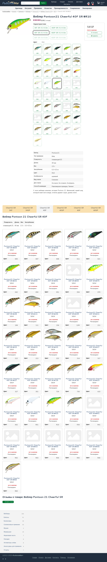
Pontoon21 (36, 11)
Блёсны (14, 517)
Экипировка (87, 8)
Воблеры (28, 11)
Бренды (54, 2)
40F (55, 11)
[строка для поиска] (30, 3)
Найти (43, 3)
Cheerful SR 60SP (96, 208)
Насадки (14, 539)
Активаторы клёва (14, 543)
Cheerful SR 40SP (62, 208)
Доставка (79, 2)
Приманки (38, 8)
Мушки (14, 528)
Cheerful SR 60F (79, 208)
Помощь (63, 557)
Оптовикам (71, 557)
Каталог (14, 11)
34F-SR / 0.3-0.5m (41, 28)
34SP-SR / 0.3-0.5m (58, 28)
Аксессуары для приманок (14, 546)
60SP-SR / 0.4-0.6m (58, 37)
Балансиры (14, 521)
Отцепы (14, 550)
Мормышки (14, 532)
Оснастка (48, 8)
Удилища (18, 8)
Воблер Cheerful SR (46, 11)
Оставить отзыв (9, 501)
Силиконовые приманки (14, 524)
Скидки (62, 2)
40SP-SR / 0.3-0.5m (58, 33)
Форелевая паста (14, 535)
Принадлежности (61, 8)
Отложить (95, 32)
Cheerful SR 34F (11, 208)
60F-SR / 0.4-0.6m (41, 37)
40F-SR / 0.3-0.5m (41, 33)
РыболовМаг (6, 11)
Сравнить (95, 36)
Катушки (28, 8)
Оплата (70, 2)
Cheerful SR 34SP (28, 208)
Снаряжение (75, 8)
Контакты (67, 4)
